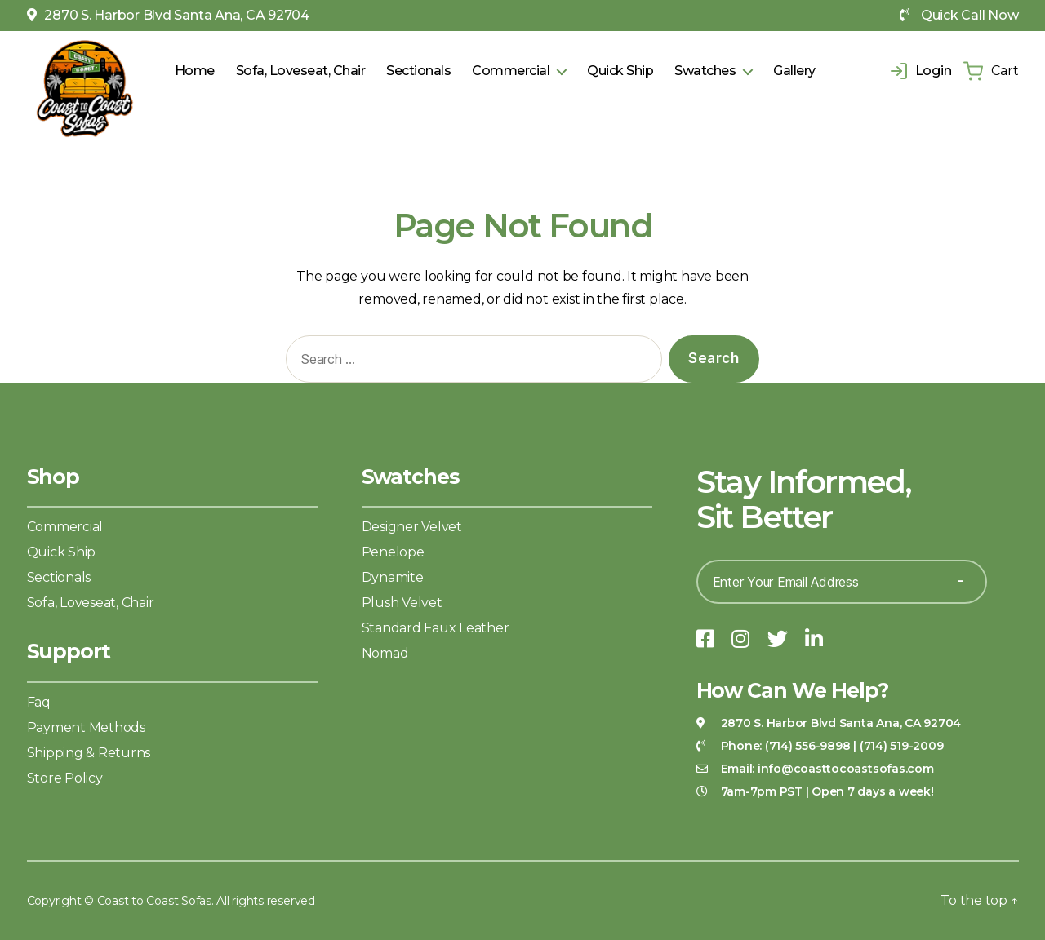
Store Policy (65, 778)
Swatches (705, 70)
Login (921, 71)
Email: (827, 768)
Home (195, 70)
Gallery (794, 70)
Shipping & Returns (89, 752)
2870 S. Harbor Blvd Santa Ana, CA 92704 (168, 15)
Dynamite (393, 577)
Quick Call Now (959, 15)
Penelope (393, 552)
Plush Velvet (402, 602)
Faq (39, 702)
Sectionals (418, 70)
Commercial (510, 70)
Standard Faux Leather (435, 628)
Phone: (786, 745)
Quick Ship (620, 70)
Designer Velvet (412, 526)
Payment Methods (86, 727)
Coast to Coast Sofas (154, 900)
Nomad (385, 653)
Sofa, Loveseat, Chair (301, 70)
